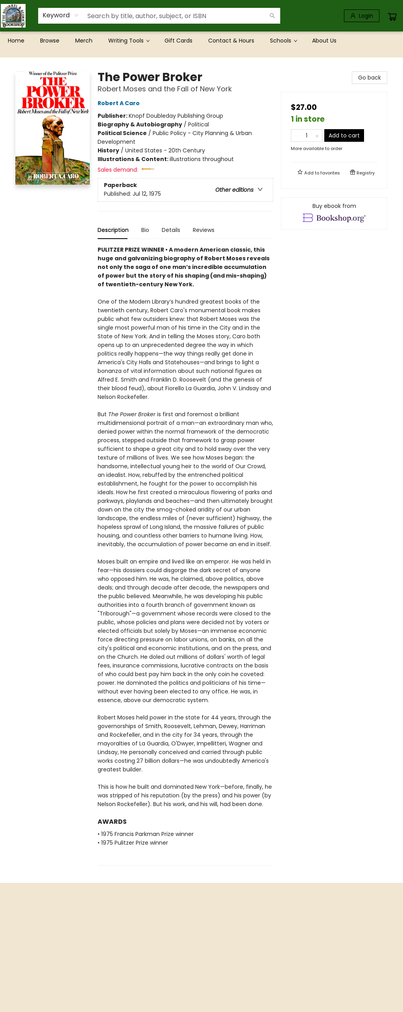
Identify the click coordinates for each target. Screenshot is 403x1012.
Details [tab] (171, 230)
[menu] (201, 41)
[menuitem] (16, 41)
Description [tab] (113, 230)
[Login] (361, 15)
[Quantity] (306, 135)
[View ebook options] (334, 213)
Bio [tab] (145, 230)
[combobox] (60, 15)
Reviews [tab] (203, 230)
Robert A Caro (120, 103)
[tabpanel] (185, 555)
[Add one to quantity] (317, 135)
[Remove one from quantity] (296, 135)
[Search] (272, 16)
